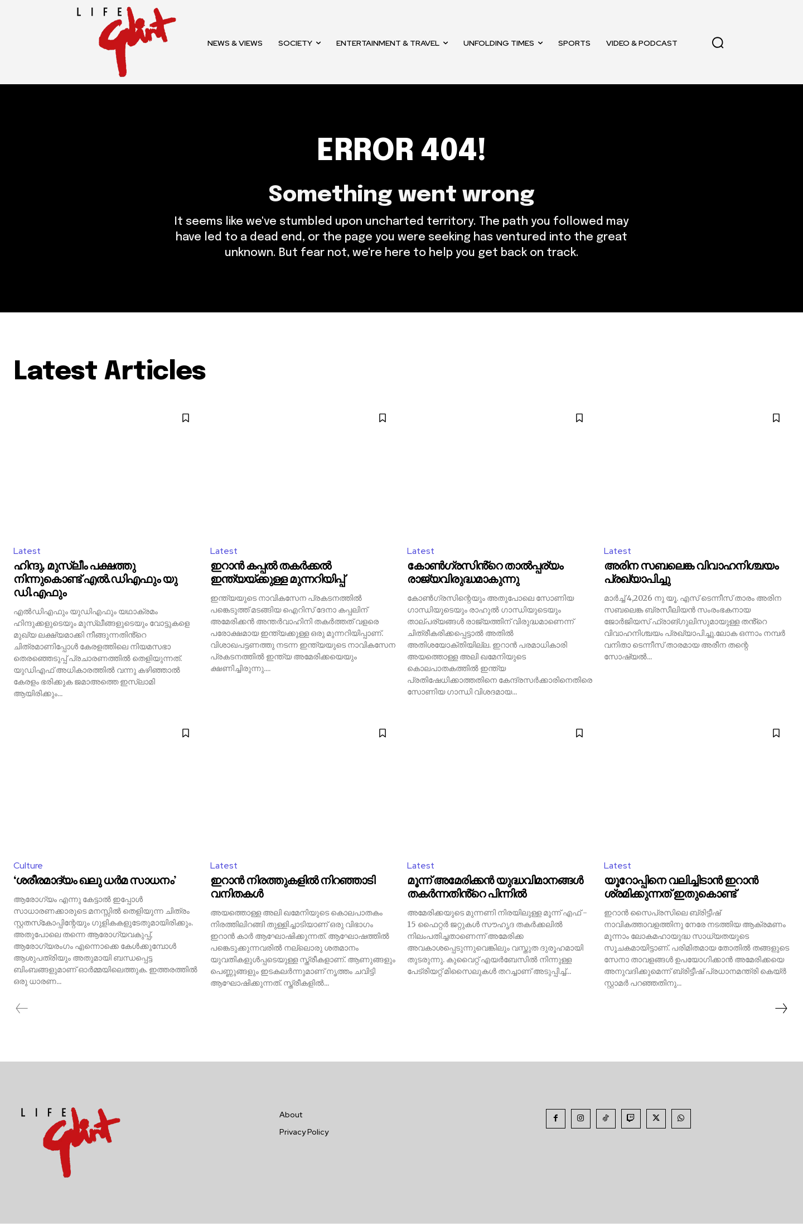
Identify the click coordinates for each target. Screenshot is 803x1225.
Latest (27, 551)
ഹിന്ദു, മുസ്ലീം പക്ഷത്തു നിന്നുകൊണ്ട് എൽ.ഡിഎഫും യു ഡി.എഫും (95, 581)
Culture (28, 866)
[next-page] (781, 1009)
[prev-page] (22, 1009)
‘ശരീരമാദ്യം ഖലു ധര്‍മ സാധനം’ (94, 882)
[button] (718, 42)
